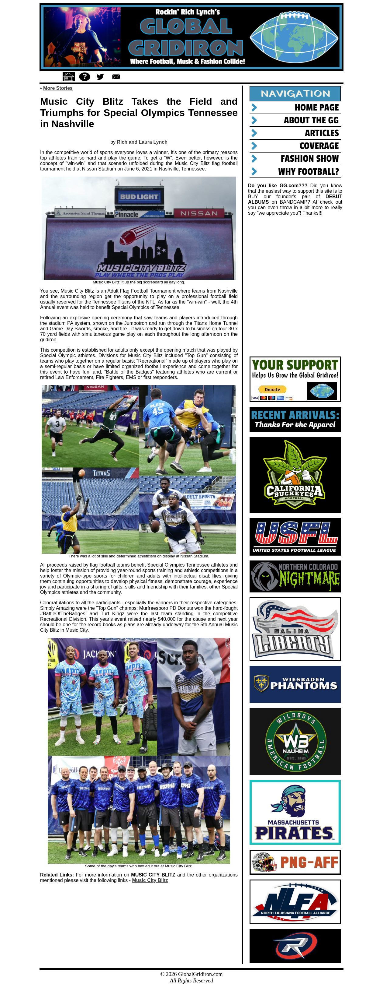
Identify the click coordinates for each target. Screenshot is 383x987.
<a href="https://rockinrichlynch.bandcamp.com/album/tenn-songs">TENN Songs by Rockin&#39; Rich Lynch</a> (295, 286)
